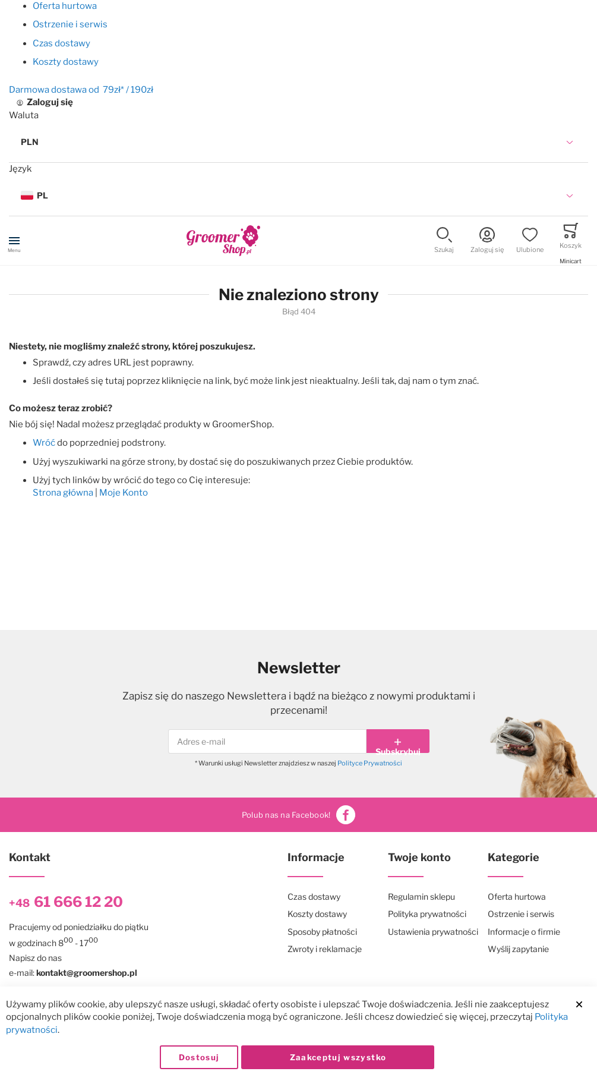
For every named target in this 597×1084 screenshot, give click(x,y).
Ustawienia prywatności (433, 932)
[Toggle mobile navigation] (14, 240)
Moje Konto (123, 492)
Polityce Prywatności (369, 763)
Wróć (44, 442)
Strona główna (63, 492)
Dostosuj (199, 1057)
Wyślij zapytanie (518, 949)
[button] (298, 142)
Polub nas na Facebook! (299, 814)
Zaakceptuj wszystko (338, 1057)
